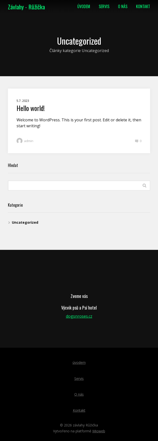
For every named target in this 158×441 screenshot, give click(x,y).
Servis (104, 6)
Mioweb (98, 431)
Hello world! (31, 108)
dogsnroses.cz (79, 316)
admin (25, 141)
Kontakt (143, 6)
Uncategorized (25, 222)
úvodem (83, 6)
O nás (122, 6)
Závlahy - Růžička (26, 7)
